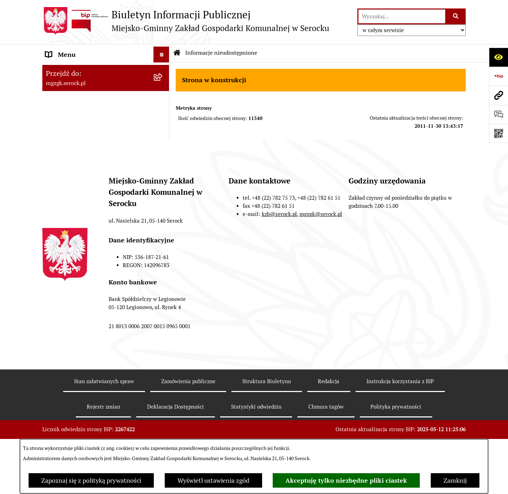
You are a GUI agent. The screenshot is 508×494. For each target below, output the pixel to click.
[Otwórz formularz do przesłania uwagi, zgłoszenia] (498, 114)
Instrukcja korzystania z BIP (400, 412)
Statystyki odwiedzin (256, 437)
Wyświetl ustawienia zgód (213, 480)
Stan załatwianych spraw (104, 412)
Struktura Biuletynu (266, 412)
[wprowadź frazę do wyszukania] (401, 16)
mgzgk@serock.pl (321, 244)
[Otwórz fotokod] (498, 133)
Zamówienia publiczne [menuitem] (77, 134)
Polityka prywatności (395, 437)
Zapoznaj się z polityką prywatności (91, 480)
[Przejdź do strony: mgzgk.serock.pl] (498, 95)
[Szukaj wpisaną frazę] (456, 16)
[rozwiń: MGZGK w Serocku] (163, 70)
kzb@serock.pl (279, 244)
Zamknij (455, 480)
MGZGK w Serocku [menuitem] (71, 70)
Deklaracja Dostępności (175, 437)
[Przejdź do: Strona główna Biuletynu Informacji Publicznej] (177, 53)
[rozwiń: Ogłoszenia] (163, 86)
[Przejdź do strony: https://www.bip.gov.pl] (498, 76)
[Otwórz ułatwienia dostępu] (498, 57)
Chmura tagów (326, 437)
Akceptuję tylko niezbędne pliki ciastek (346, 480)
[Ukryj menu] (161, 54)
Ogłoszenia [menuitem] (61, 86)
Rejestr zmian (103, 437)
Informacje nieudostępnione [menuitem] (85, 118)
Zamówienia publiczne (188, 412)
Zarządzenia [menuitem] (63, 102)
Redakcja (328, 412)
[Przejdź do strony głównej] (185, 21)
